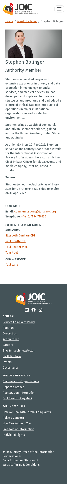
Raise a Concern (13, 417)
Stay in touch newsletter (19, 350)
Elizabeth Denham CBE (20, 235)
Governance (11, 367)
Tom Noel (11, 252)
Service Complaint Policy (19, 322)
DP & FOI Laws (12, 356)
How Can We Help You (17, 423)
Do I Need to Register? (17, 398)
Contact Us (10, 333)
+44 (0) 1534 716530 (33, 216)
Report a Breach (13, 387)
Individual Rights (14, 435)
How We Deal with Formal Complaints (27, 412)
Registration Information (19, 392)
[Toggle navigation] (59, 8)
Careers (8, 345)
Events (7, 362)
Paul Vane (11, 264)
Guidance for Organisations (21, 381)
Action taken (11, 339)
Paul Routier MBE (16, 247)
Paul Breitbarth (15, 241)
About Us (8, 327)
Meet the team (27, 21)
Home (9, 21)
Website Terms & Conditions (21, 464)
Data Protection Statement (20, 460)
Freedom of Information (18, 429)
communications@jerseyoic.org (35, 211)
